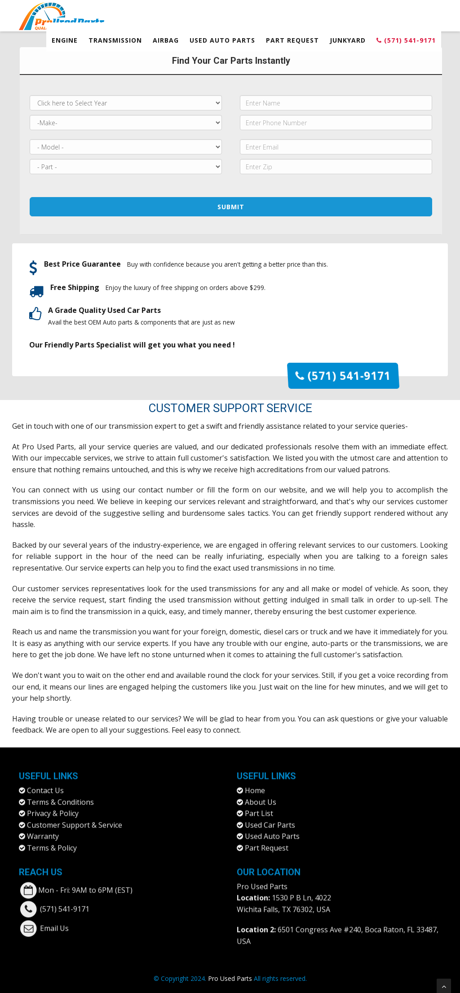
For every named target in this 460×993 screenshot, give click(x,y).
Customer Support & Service (74, 818)
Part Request (292, 40)
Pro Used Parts (48, 447)
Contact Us (45, 784)
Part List (259, 807)
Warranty (43, 830)
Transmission (115, 40)
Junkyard (348, 40)
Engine (65, 40)
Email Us (54, 922)
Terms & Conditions (60, 795)
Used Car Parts (270, 818)
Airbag (166, 40)
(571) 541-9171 (406, 40)
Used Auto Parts (222, 40)
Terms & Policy (52, 841)
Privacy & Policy (53, 807)
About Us (260, 795)
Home (255, 784)
